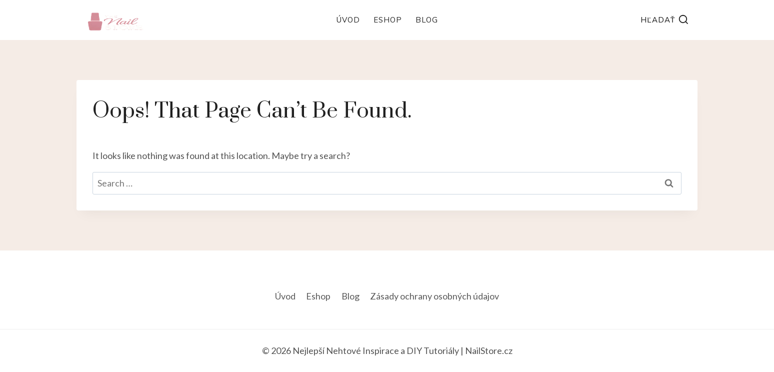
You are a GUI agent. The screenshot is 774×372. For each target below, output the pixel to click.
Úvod (348, 19)
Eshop (388, 19)
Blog (427, 19)
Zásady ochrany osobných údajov (434, 296)
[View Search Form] (664, 20)
